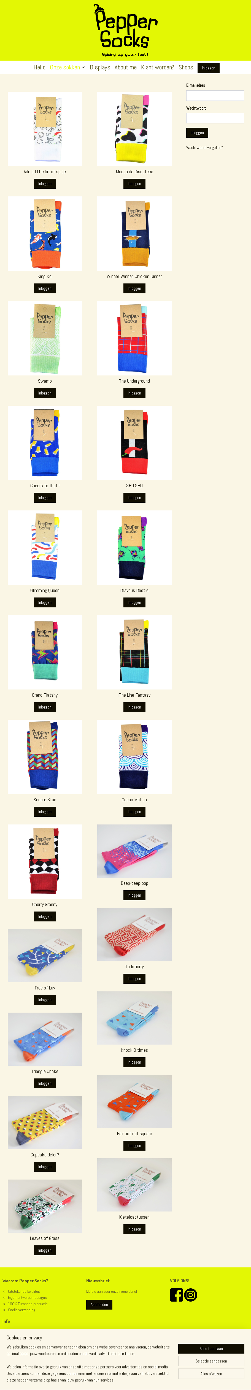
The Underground (134, 381)
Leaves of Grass (45, 1238)
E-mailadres (195, 85)
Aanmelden (99, 1304)
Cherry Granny (44, 904)
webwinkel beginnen (143, 1380)
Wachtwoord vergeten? (204, 147)
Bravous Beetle (134, 590)
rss (125, 1380)
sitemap (115, 1380)
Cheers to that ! (45, 486)
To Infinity (134, 967)
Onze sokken (67, 67)
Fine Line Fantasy (134, 695)
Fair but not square (134, 1134)
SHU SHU (134, 486)
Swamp (45, 381)
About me (126, 67)
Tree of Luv (44, 988)
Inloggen (208, 68)
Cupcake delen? (45, 1155)
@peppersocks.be (22, 1356)
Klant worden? (157, 67)
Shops (186, 67)
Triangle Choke (44, 1071)
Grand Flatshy (45, 695)
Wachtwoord (196, 108)
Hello (39, 67)
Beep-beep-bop (134, 883)
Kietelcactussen (134, 1217)
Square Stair (45, 800)
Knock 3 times (134, 1050)
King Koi (44, 276)
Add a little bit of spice (45, 172)
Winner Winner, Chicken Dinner (134, 276)
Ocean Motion (134, 800)
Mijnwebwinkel (183, 1380)
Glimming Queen (45, 590)
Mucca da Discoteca (134, 172)
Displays (100, 67)
